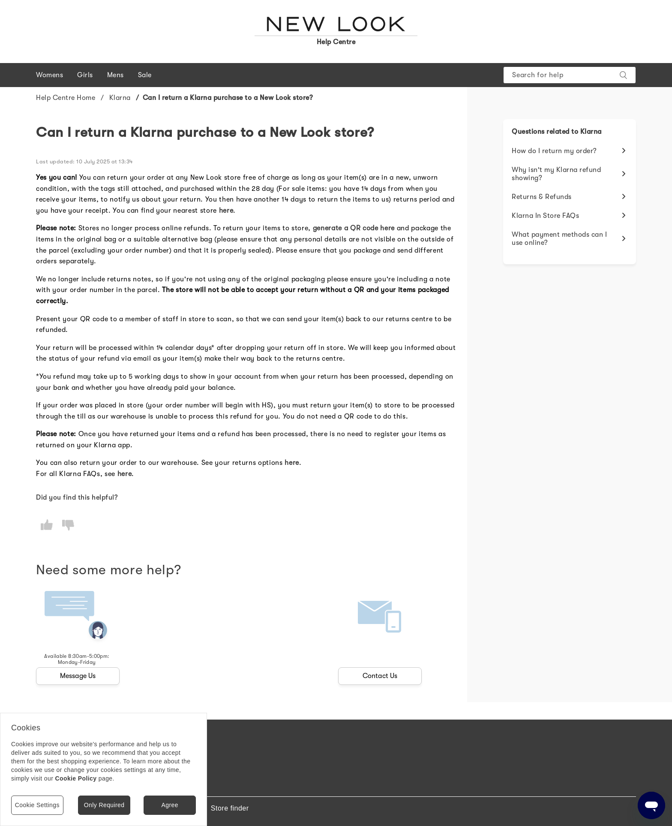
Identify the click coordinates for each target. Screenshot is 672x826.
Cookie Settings (37, 805)
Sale (145, 75)
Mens (115, 75)
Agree (169, 805)
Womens (49, 75)
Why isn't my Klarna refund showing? (556, 174)
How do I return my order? (554, 151)
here (226, 210)
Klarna (120, 98)
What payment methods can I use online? (559, 239)
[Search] (569, 75)
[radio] (46, 525)
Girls (85, 75)
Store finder (230, 808)
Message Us (78, 676)
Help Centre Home (65, 98)
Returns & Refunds (542, 197)
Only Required (104, 805)
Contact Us (380, 676)
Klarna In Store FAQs (545, 216)
